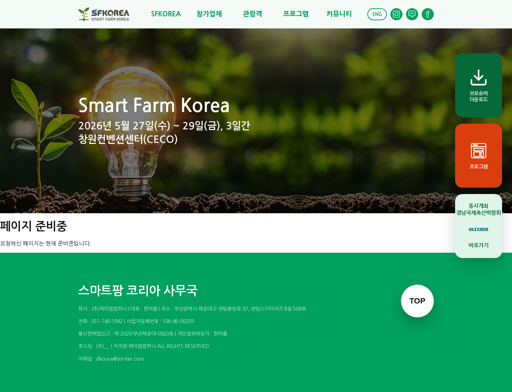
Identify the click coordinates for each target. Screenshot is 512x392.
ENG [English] (377, 14)
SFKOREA (166, 14)
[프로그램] (478, 156)
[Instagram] (396, 14)
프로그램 (295, 14)
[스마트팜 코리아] (108, 14)
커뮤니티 (339, 14)
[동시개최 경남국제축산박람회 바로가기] (478, 226)
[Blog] (412, 14)
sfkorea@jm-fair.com (120, 358)
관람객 (252, 14)
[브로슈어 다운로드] (478, 85)
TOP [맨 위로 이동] (418, 300)
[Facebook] (428, 14)
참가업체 (209, 14)
